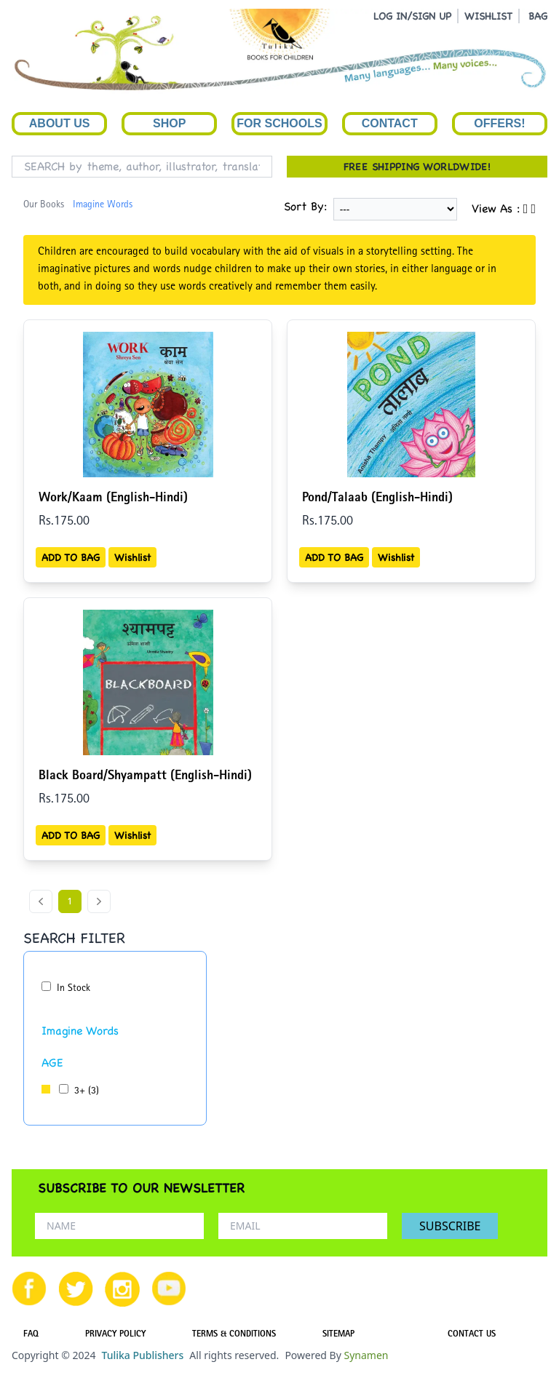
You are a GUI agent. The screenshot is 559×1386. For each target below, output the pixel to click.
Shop (169, 123)
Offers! (499, 123)
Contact (390, 123)
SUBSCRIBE (449, 1226)
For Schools (279, 123)
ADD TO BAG (70, 557)
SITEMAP (338, 1335)
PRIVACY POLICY (115, 1335)
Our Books (43, 205)
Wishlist (132, 557)
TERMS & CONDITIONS (234, 1335)
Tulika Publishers (142, 1355)
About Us (59, 123)
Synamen (366, 1355)
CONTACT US (472, 1335)
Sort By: (306, 206)
